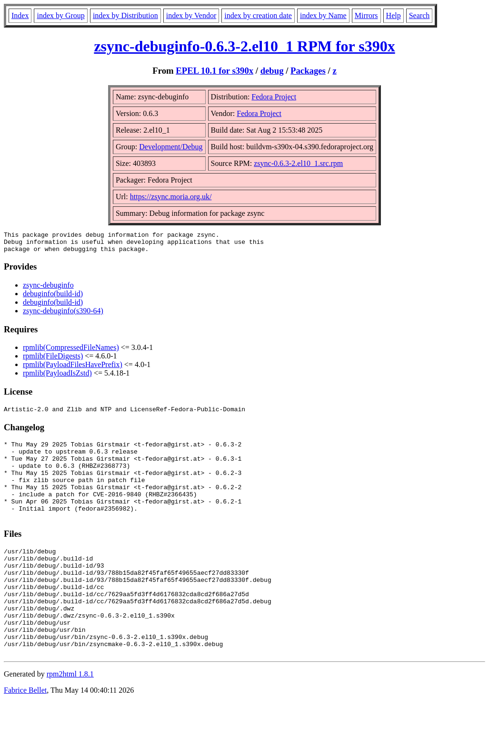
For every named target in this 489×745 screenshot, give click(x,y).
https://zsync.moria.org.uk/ (171, 197)
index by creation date (258, 15)
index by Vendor (191, 15)
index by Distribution (125, 15)
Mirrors (366, 15)
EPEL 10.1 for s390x (214, 71)
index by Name (323, 15)
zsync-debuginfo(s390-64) (63, 315)
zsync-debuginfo (48, 289)
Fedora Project (273, 97)
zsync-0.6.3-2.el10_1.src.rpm (298, 163)
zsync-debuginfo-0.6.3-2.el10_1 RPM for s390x (244, 46)
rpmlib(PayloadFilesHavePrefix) (72, 369)
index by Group (60, 15)
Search (419, 15)
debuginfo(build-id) (53, 298)
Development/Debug (170, 147)
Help (393, 15)
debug (272, 71)
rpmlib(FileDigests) (53, 360)
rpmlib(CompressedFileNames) (71, 352)
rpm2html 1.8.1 (70, 717)
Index (20, 15)
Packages (308, 71)
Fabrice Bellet (25, 733)
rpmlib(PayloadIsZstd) (57, 377)
